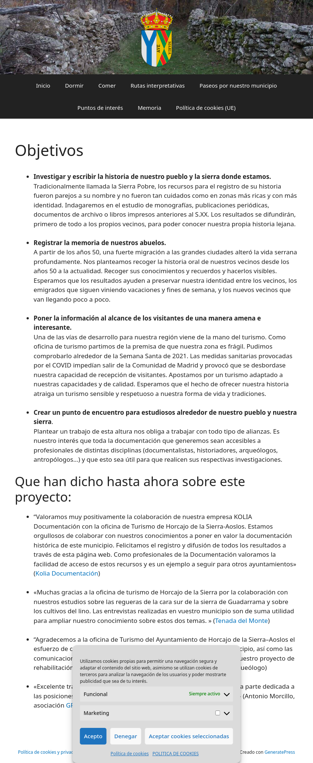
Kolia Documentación (66, 573)
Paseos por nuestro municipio (238, 85)
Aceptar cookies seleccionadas (189, 736)
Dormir (74, 85)
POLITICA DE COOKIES (175, 753)
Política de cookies (130, 753)
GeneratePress (280, 752)
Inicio (43, 85)
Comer (107, 85)
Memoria (149, 107)
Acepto (93, 736)
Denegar (125, 736)
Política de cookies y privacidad (50, 752)
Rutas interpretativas (158, 85)
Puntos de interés (100, 107)
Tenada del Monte (241, 620)
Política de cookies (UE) (205, 107)
